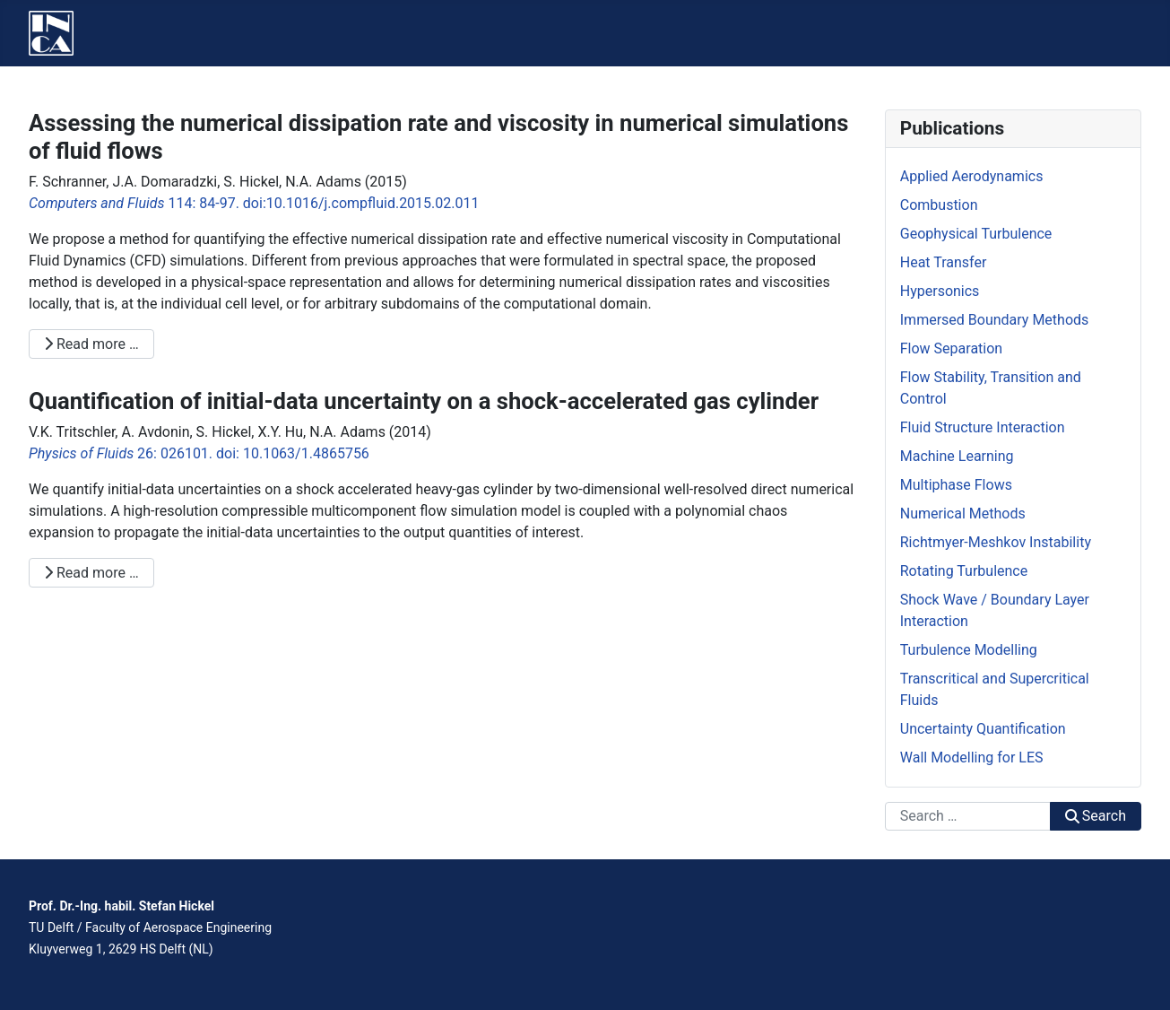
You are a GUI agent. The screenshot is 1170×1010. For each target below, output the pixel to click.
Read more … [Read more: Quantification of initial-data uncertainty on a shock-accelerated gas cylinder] (91, 572)
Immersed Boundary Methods (994, 319)
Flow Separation (951, 348)
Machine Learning (957, 456)
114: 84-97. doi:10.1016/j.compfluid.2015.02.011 (254, 203)
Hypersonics (940, 291)
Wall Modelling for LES (972, 757)
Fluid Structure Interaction (982, 427)
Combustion (939, 204)
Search (1095, 815)
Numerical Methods (963, 513)
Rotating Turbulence (963, 570)
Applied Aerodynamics (972, 176)
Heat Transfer (943, 262)
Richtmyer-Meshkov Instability (995, 542)
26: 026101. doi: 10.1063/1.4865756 (199, 453)
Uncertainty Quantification (983, 728)
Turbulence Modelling (968, 649)
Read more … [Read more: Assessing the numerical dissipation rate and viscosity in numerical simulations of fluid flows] (91, 344)
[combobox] (968, 816)
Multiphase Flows (956, 484)
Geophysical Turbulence (976, 233)
